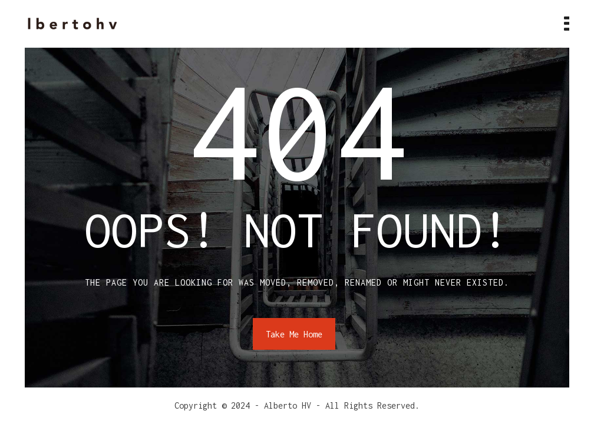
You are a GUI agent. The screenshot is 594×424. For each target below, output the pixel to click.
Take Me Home (294, 334)
